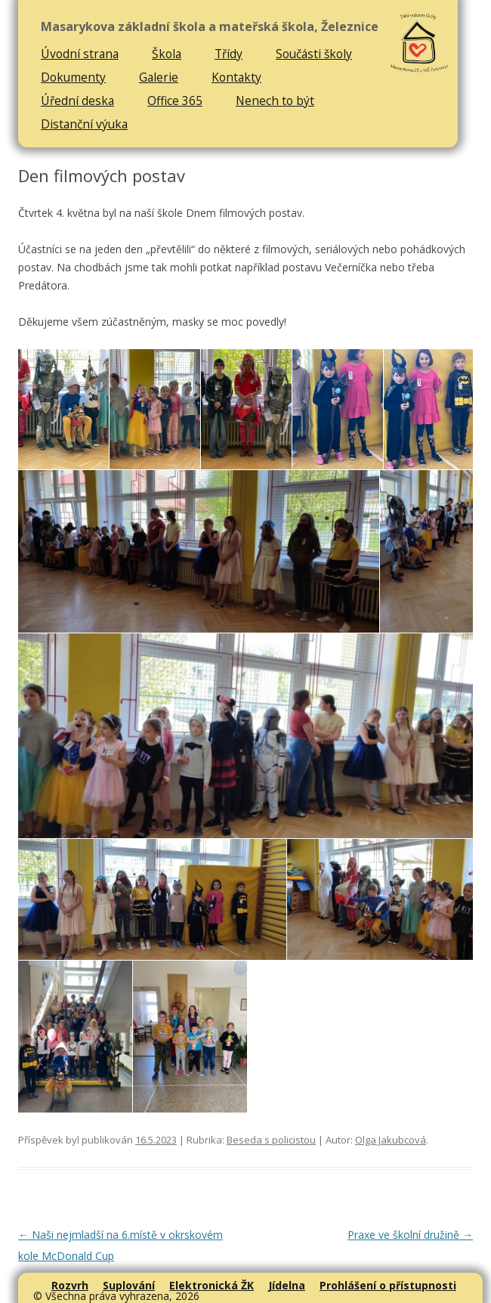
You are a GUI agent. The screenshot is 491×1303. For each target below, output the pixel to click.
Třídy (228, 53)
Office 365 (174, 100)
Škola (166, 53)
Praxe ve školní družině (410, 1234)
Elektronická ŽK (211, 1285)
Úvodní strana (80, 53)
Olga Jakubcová (390, 1140)
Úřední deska (77, 100)
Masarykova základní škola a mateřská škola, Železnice (209, 27)
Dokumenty (73, 77)
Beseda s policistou (271, 1140)
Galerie (158, 77)
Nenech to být (275, 100)
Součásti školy (314, 53)
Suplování (129, 1285)
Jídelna (286, 1285)
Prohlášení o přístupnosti (388, 1285)
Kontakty (236, 77)
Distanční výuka (84, 124)
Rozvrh (69, 1285)
